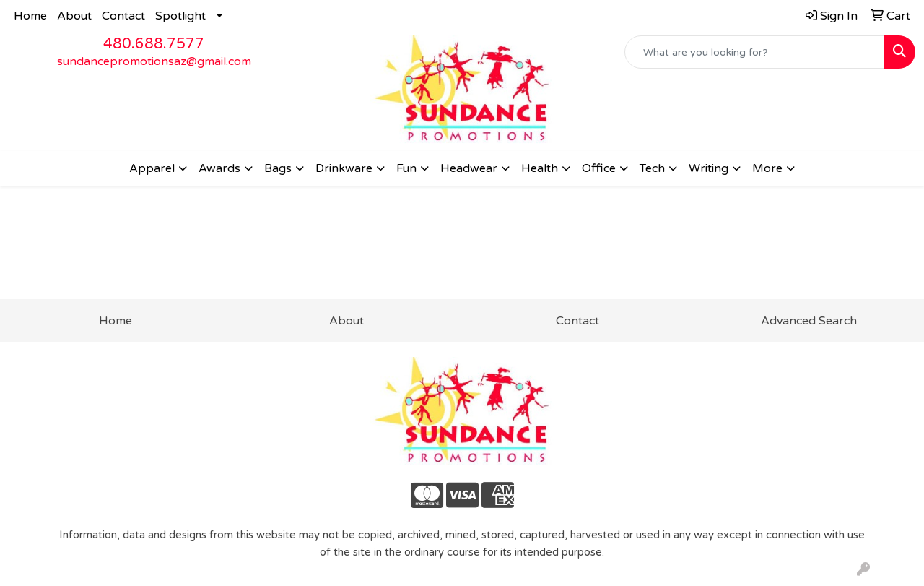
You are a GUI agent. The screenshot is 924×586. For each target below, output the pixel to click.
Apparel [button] (152, 168)
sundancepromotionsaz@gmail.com (154, 61)
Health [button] (539, 168)
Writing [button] (708, 168)
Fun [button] (406, 168)
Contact (123, 16)
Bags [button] (278, 168)
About (74, 16)
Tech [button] (652, 168)
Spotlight (180, 16)
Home (30, 16)
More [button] (767, 168)
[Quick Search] (754, 52)
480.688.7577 (153, 44)
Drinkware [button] (343, 168)
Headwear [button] (468, 168)
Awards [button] (219, 168)
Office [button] (599, 168)
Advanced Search (809, 321)
